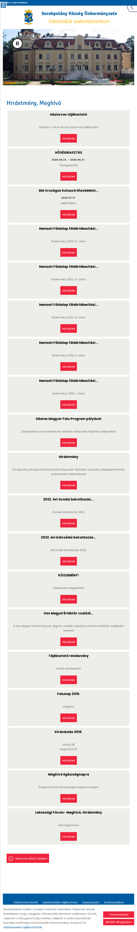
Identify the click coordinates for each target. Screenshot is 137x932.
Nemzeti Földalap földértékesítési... (68, 229)
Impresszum (90, 903)
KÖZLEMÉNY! (68, 575)
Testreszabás (118, 914)
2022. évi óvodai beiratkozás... (68, 499)
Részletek (68, 138)
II (17, 44)
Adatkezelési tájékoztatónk (22, 927)
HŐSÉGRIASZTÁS (68, 152)
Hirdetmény (68, 457)
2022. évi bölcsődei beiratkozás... (68, 537)
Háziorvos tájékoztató (68, 114)
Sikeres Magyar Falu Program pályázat (68, 419)
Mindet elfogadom (119, 922)
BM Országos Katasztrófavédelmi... (68, 190)
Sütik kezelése (114, 903)
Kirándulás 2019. (68, 732)
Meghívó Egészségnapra (68, 775)
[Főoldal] (29, 17)
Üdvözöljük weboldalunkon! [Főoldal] (79, 18)
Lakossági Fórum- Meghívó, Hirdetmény (68, 813)
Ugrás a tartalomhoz (15, 2)
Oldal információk (26, 903)
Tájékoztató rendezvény (68, 656)
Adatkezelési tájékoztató (60, 903)
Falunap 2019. (68, 694)
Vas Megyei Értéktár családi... (68, 613)
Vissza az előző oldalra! (31, 859)
